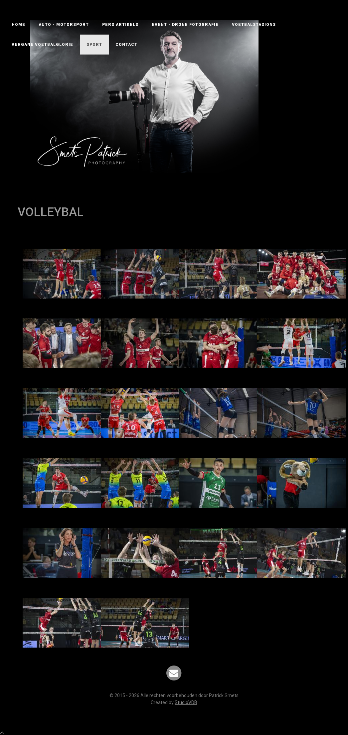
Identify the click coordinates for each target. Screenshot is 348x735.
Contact (126, 44)
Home (18, 24)
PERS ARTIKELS (120, 24)
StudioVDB (186, 702)
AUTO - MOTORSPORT (64, 24)
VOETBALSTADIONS (254, 24)
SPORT (94, 44)
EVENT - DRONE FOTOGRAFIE (185, 24)
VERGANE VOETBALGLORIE (42, 44)
